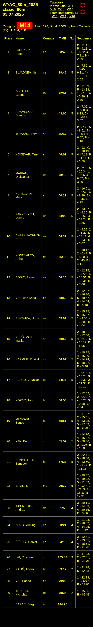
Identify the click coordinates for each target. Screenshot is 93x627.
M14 (70, 6)
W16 (70, 9)
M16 (53, 9)
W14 (61, 9)
